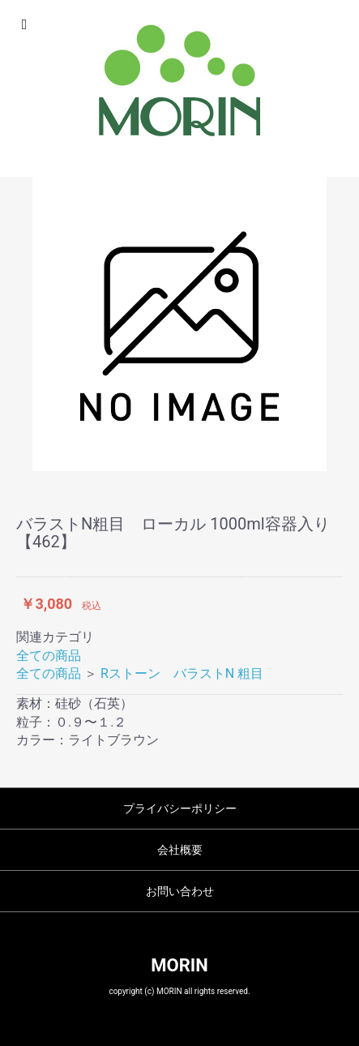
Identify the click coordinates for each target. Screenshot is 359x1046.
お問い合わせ (180, 891)
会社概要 (180, 849)
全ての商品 (48, 655)
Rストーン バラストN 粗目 (181, 673)
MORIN (179, 965)
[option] (179, 324)
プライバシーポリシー (180, 808)
